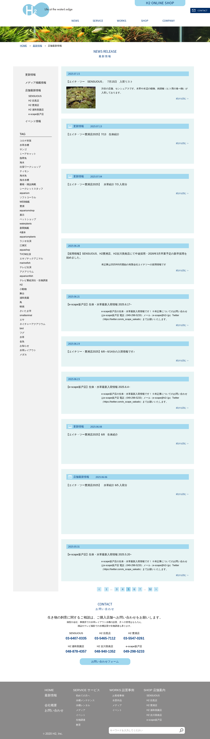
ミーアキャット (28, 154)
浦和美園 (24, 298)
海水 (22, 162)
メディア (80, 710)
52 (150, 589)
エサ (22, 319)
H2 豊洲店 (33, 105)
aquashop (25, 250)
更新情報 (30, 74)
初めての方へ (83, 695)
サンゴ (23, 149)
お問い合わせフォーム (105, 661)
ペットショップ (28, 219)
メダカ (23, 354)
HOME (23, 46)
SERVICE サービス (86, 690)
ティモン (24, 171)
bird (22, 328)
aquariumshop (27, 210)
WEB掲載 (25, 202)
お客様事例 (118, 695)
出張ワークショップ (30, 167)
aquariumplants (28, 236)
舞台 (22, 293)
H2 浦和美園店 (36, 109)
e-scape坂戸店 (36, 114)
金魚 (22, 341)
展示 (22, 215)
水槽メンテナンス (85, 700)
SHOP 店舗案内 (154, 690)
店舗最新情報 (33, 90)
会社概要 (51, 705)
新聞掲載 (24, 228)
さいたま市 (25, 311)
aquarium (24, 193)
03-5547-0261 (134, 638)
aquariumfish (26, 276)
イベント (80, 715)
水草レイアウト (28, 350)
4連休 (23, 232)
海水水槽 (24, 180)
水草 (22, 337)
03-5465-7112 (104, 638)
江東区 (23, 245)
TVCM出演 (25, 254)
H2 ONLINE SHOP (160, 3)
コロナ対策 (25, 140)
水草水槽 (24, 145)
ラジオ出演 (25, 241)
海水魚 (23, 175)
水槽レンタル (83, 705)
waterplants (26, 223)
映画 (22, 306)
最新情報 (37, 46)
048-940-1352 (104, 651)
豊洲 (22, 206)
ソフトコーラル (28, 197)
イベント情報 (33, 121)
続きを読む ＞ (182, 98)
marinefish (25, 263)
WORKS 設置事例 (122, 690)
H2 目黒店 (33, 100)
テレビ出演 (25, 267)
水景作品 (117, 700)
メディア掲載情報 (35, 82)
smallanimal (26, 315)
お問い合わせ (54, 710)
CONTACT (200, 10)
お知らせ (24, 346)
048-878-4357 (76, 651)
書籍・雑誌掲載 (28, 184)
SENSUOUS (35, 96)
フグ (22, 333)
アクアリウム (27, 271)
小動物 (23, 289)
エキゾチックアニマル (31, 258)
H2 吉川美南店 (154, 715)
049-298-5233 (134, 651)
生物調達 (80, 720)
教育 (78, 725)
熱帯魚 (23, 158)
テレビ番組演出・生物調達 (34, 280)
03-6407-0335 (76, 638)
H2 (21, 284)
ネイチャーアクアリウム (32, 324)
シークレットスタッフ (31, 188)
